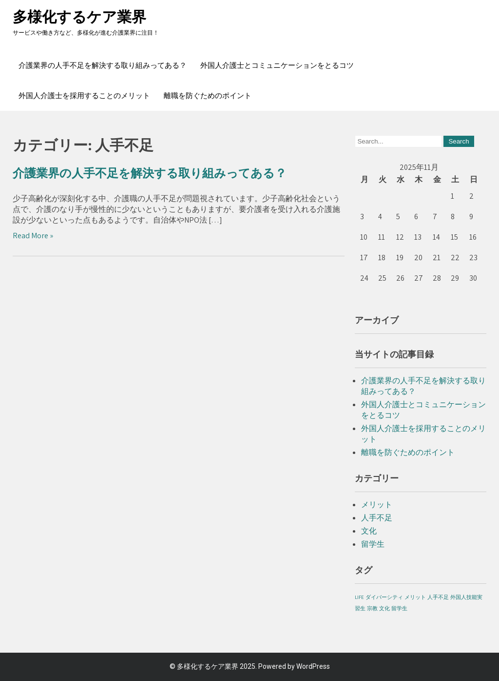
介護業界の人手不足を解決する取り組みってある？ (103, 65)
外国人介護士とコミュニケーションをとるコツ (277, 65)
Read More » (33, 235)
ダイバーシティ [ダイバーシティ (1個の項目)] (384, 597)
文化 (369, 531)
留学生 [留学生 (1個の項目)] (399, 608)
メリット (376, 504)
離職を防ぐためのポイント (207, 95)
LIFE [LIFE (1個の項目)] (359, 597)
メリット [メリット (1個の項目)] (415, 597)
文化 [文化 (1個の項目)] (384, 608)
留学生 (372, 544)
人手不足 (376, 518)
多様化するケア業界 (79, 16)
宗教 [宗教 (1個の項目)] (372, 608)
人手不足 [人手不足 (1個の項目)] (438, 597)
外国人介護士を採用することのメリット (84, 95)
